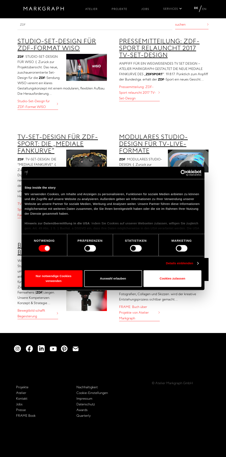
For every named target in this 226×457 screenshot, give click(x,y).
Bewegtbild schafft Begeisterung (31, 313)
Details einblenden (179, 263)
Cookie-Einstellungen (92, 393)
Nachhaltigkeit (87, 387)
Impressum (84, 398)
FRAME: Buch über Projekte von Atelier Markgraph (134, 312)
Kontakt (21, 398)
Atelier (91, 9)
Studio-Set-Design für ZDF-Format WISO (56, 44)
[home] (44, 9)
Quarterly (83, 415)
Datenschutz (85, 404)
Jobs (145, 9)
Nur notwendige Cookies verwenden (54, 278)
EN (204, 9)
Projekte (119, 9)
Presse (21, 410)
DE (196, 8)
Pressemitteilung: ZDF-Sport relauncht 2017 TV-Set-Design (159, 48)
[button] (172, 10)
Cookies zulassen (172, 278)
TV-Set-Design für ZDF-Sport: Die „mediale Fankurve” (57, 144)
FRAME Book (26, 415)
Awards (82, 410)
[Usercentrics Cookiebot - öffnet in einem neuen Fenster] (183, 173)
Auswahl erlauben (113, 278)
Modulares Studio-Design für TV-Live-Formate (153, 144)
